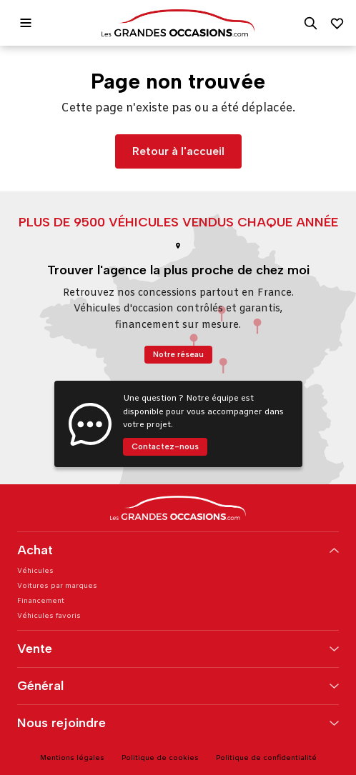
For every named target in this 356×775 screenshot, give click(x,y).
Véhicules (35, 571)
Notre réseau (178, 354)
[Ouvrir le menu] (25, 23)
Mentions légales (72, 758)
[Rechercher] (310, 23)
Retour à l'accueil (178, 151)
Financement (40, 601)
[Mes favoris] (337, 23)
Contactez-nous (165, 446)
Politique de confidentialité (266, 758)
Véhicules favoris (49, 616)
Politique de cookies (160, 758)
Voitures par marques (57, 586)
